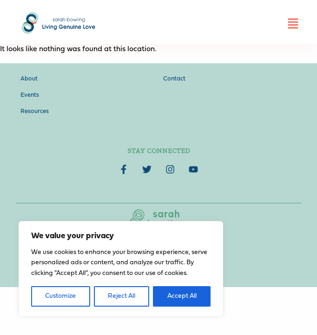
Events (29, 95)
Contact (174, 79)
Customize (60, 296)
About (29, 79)
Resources (34, 111)
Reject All (121, 296)
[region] (121, 268)
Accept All (182, 296)
